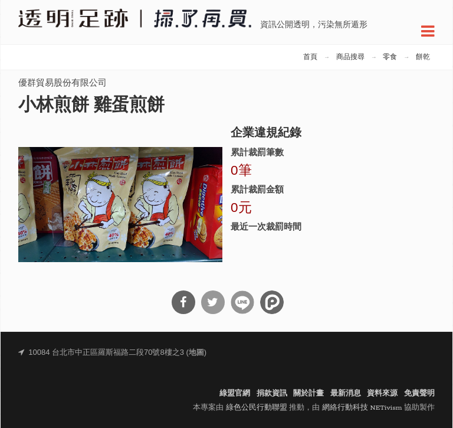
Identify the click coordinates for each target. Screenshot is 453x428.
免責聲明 (419, 393)
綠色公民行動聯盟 (256, 407)
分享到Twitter (213, 302)
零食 (390, 57)
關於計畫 (308, 393)
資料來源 (382, 393)
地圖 (196, 352)
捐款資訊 (272, 393)
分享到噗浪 (272, 302)
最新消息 (345, 393)
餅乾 (423, 57)
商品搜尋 (350, 57)
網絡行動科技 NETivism (362, 407)
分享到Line (242, 302)
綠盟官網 (234, 393)
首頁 (310, 57)
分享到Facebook (183, 302)
